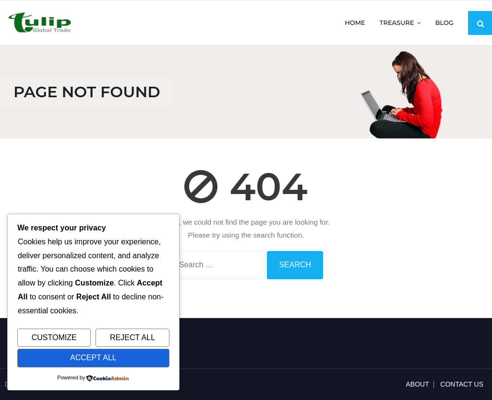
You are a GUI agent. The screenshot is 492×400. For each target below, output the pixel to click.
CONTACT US (461, 384)
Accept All (93, 358)
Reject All (132, 337)
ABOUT (417, 384)
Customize (54, 337)
